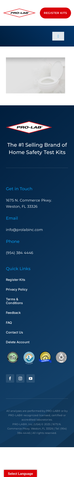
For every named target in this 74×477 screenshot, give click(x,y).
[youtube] (30, 378)
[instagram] (20, 378)
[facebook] (10, 378)
